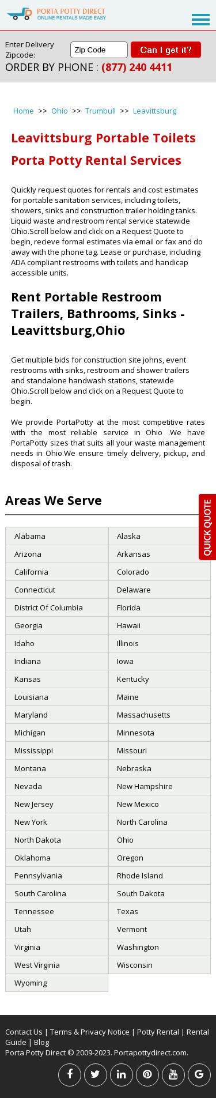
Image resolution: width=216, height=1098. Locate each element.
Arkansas (133, 554)
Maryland (31, 715)
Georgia (28, 625)
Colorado (133, 572)
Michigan (30, 732)
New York (30, 822)
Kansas (27, 679)
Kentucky (133, 679)
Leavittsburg (154, 110)
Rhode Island (140, 875)
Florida (129, 607)
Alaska (129, 536)
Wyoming (30, 983)
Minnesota (135, 732)
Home (23, 110)
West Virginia (37, 965)
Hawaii (129, 625)
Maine (128, 697)
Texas (127, 911)
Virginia (27, 947)
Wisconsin (135, 965)
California (31, 572)
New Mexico (138, 804)
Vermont (132, 929)
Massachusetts (143, 715)
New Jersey (34, 804)
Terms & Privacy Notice (90, 1032)
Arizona (27, 554)
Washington (138, 947)
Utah (22, 929)
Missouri (132, 750)
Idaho (24, 643)
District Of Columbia (48, 607)
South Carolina (40, 893)
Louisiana (31, 697)
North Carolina (142, 822)
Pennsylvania (38, 875)
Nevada (28, 786)
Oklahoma (32, 857)
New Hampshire (145, 786)
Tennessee (34, 911)
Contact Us (24, 1032)
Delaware (134, 589)
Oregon (130, 857)
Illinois (128, 643)
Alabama (30, 536)
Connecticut (34, 589)
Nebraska (134, 768)
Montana (30, 768)
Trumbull (100, 110)
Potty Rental (158, 1032)
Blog (41, 1042)
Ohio (59, 110)
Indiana (27, 661)
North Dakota (37, 840)
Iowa (125, 661)
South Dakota (141, 893)
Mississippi (33, 750)
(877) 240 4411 (136, 67)
